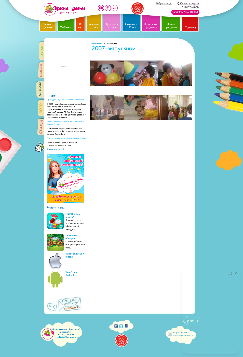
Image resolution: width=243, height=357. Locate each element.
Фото (100, 43)
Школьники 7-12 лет (131, 25)
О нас (80, 25)
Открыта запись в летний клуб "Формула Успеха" (67, 138)
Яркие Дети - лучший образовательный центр (66, 100)
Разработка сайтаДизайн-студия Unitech (183, 334)
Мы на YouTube (101, 8)
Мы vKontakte (115, 8)
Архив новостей (55, 149)
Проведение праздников (150, 25)
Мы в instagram (108, 8)
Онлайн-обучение (48, 25)
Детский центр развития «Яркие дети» (64, 9)
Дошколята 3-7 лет (112, 25)
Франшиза (190, 27)
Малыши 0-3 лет (94, 25)
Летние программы (171, 25)
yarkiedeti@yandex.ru (66, 337)
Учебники (65, 27)
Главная (93, 43)
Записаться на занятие (185, 12)
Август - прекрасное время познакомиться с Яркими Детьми (65, 123)
